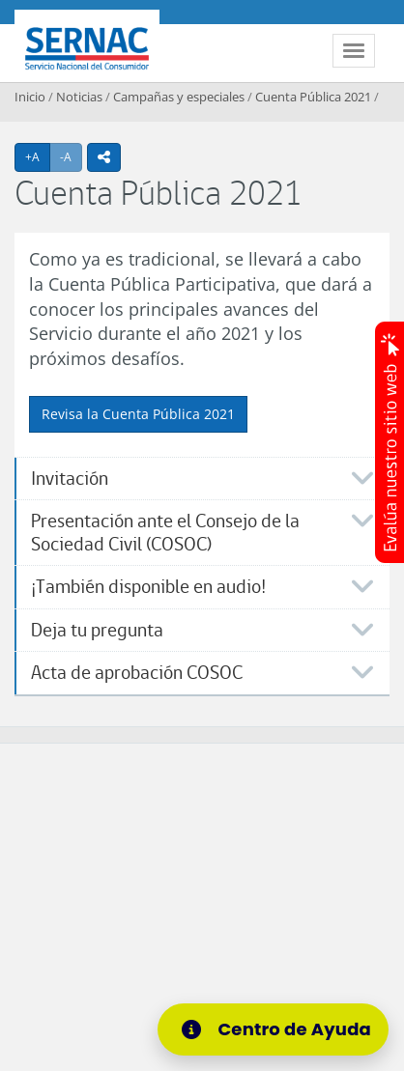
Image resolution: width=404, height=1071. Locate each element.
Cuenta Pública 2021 (313, 96)
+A (37, 156)
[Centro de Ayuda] (273, 1029)
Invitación (69, 478)
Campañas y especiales (179, 96)
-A (71, 156)
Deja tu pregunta (97, 630)
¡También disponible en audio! (148, 587)
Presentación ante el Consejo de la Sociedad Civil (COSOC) (165, 532)
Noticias (79, 96)
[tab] (202, 479)
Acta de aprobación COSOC (137, 673)
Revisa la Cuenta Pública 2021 (138, 414)
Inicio (29, 96)
